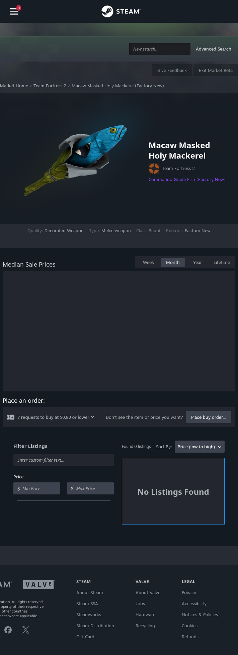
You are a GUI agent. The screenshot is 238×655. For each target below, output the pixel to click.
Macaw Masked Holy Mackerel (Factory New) (118, 85)
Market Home (14, 85)
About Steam (89, 592)
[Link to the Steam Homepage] (121, 12)
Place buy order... (208, 417)
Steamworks (88, 614)
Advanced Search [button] (213, 49)
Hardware (145, 614)
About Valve (148, 592)
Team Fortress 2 (49, 85)
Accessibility (194, 603)
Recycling (145, 625)
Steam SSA (87, 603)
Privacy (189, 592)
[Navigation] (14, 11)
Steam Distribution (95, 625)
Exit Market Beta (216, 70)
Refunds (190, 636)
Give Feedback (172, 70)
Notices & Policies (200, 614)
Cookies (189, 625)
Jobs (140, 603)
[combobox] (159, 49)
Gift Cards (86, 636)
